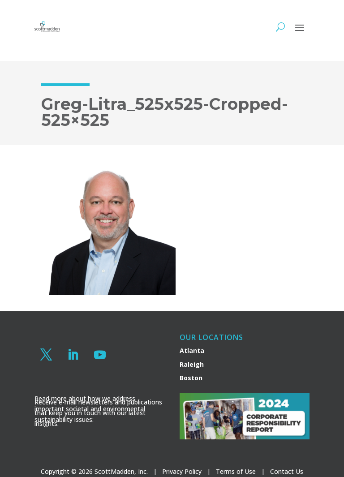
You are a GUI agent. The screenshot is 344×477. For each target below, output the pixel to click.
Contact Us (286, 471)
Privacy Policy (182, 471)
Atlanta (192, 350)
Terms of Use (236, 471)
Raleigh (192, 364)
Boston (191, 378)
